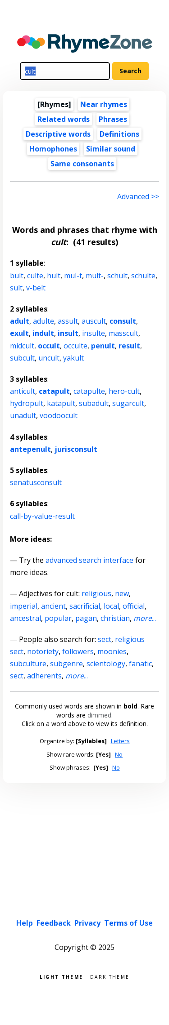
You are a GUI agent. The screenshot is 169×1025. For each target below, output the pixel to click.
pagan (86, 618)
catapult (54, 391)
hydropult (26, 403)
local (111, 606)
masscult (123, 333)
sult (16, 288)
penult (103, 346)
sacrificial (84, 606)
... (144, 618)
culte (35, 276)
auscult (94, 321)
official (134, 606)
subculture (28, 663)
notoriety (43, 651)
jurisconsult (76, 449)
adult (19, 321)
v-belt (36, 288)
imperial (23, 606)
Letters (120, 741)
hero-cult (124, 391)
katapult (61, 403)
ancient (53, 606)
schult (117, 276)
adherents (44, 676)
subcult (22, 358)
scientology (106, 663)
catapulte (89, 391)
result (129, 346)
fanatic (140, 663)
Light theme (61, 976)
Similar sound (110, 149)
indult (43, 333)
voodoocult (59, 415)
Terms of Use (128, 923)
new (122, 593)
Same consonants (82, 164)
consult (123, 321)
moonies (112, 651)
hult (53, 276)
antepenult (30, 449)
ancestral (25, 618)
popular (58, 618)
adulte (43, 321)
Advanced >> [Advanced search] (138, 196)
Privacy (87, 923)
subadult (94, 403)
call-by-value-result (42, 516)
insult (68, 333)
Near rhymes (103, 104)
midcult (22, 346)
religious (96, 593)
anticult (22, 391)
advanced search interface (89, 560)
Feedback (54, 923)
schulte (143, 276)
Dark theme (109, 976)
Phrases (113, 119)
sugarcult (128, 403)
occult (49, 346)
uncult (48, 358)
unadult (23, 415)
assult (68, 321)
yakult (73, 358)
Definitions (119, 134)
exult (19, 333)
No (119, 754)
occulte (75, 346)
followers (78, 651)
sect (104, 639)
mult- (95, 276)
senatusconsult (36, 482)
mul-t (73, 276)
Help (24, 923)
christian (115, 618)
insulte (93, 333)
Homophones (53, 149)
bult (16, 276)
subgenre (66, 663)
